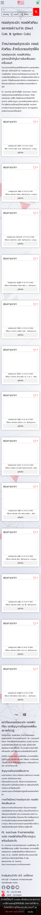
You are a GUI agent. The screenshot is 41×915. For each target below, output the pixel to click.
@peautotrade (6, 861)
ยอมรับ (30, 912)
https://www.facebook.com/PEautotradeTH (16, 864)
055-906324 (17, 895)
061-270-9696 (16, 891)
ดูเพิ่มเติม (20, 152)
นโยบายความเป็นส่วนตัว (15, 911)
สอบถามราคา (10, 121)
